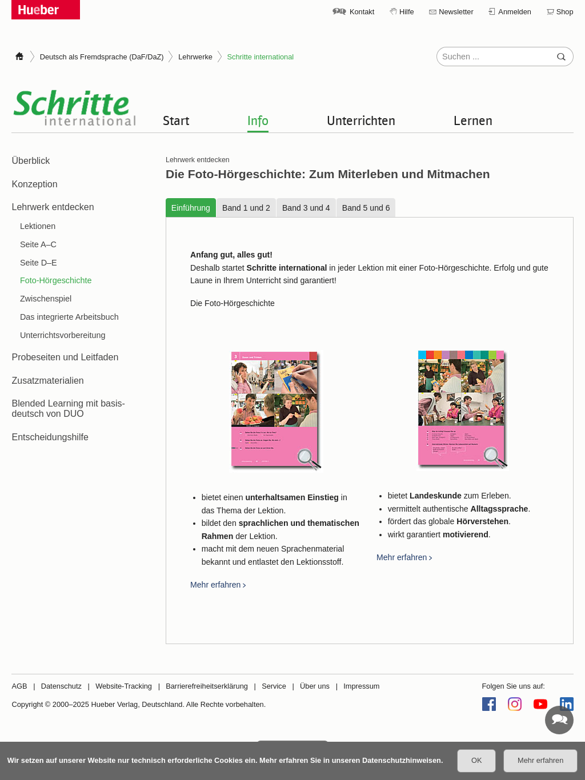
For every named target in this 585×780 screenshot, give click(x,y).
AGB (19, 686)
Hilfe (406, 11)
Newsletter (456, 11)
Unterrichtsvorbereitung (63, 335)
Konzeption (34, 184)
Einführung (190, 207)
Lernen (473, 119)
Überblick (30, 161)
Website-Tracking (123, 686)
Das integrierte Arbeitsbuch (69, 316)
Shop (565, 11)
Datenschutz (61, 686)
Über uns (315, 686)
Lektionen (37, 226)
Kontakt (362, 11)
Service (274, 686)
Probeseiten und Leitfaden (64, 357)
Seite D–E (38, 262)
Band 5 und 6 (366, 207)
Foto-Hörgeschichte (56, 280)
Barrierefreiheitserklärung (207, 686)
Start (176, 119)
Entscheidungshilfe (49, 437)
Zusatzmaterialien (47, 380)
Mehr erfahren (215, 585)
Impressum (361, 686)
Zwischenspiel (45, 298)
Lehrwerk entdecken (52, 207)
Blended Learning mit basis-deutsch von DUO (68, 409)
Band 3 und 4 (306, 207)
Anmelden (514, 11)
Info (258, 119)
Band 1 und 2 (246, 207)
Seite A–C (38, 244)
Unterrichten (361, 119)
